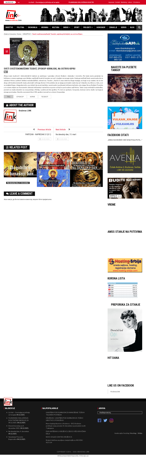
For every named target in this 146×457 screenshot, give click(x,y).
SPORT (76, 27)
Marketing (124, 2)
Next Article (63, 129)
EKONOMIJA (32, 27)
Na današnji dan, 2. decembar (84, 183)
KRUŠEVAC (125, 217)
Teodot (44, 97)
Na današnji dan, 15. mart (66, 134)
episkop (20, 97)
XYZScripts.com (84, 456)
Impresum (111, 2)
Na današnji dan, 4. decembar (18, 183)
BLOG (132, 27)
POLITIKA (20, 27)
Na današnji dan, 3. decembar (84, 165)
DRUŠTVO (9, 27)
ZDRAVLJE (113, 27)
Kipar (32, 97)
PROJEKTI (87, 27)
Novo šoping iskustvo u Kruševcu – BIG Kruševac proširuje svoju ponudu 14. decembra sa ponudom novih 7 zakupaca (66, 426)
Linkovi (130, 2)
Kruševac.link (115, 392)
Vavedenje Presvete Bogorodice (52, 165)
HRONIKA (44, 27)
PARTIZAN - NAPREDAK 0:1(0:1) (38, 134)
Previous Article (42, 129)
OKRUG (66, 27)
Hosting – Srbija (136, 433)
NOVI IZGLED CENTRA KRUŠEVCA (59, 437)
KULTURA (55, 27)
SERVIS (123, 27)
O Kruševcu (136, 2)
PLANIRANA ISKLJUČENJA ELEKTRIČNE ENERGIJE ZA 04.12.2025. (18, 420)
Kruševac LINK (25, 110)
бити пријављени (45, 199)
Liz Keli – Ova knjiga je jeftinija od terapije (46, 2)
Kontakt (117, 2)
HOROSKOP (101, 27)
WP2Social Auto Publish (64, 456)
